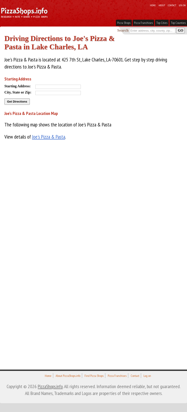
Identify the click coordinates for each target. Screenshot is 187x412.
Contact (172, 5)
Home (153, 5)
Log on (182, 5)
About (162, 5)
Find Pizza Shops (94, 376)
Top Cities (161, 23)
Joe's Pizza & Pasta (48, 137)
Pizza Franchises (143, 23)
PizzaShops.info (50, 386)
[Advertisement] (37, 211)
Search (122, 30)
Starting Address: (17, 86)
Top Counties (178, 23)
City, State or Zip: (17, 92)
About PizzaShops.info (68, 376)
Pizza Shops (123, 23)
